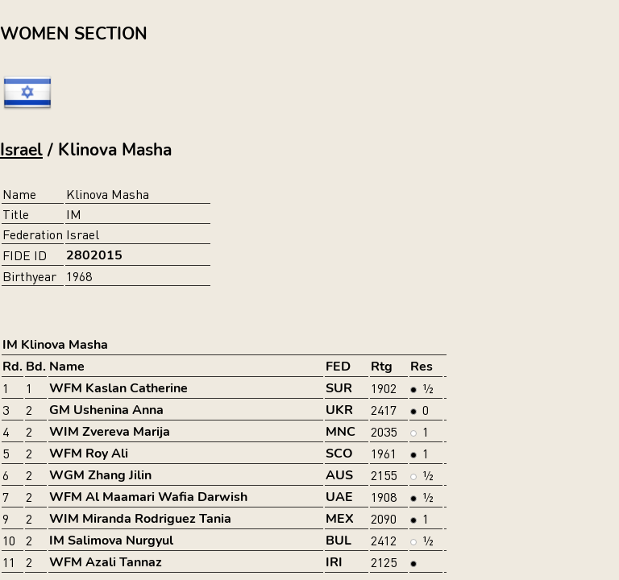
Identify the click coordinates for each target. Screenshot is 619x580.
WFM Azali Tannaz (105, 562)
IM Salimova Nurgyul (111, 540)
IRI (334, 562)
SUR (339, 388)
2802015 (94, 255)
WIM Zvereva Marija (109, 432)
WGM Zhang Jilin (100, 475)
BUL (338, 540)
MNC (340, 432)
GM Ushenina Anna (106, 410)
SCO (339, 453)
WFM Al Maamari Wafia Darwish (148, 497)
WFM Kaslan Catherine (118, 388)
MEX (340, 519)
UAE (339, 497)
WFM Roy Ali (88, 453)
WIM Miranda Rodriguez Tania (140, 519)
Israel (21, 150)
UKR (339, 410)
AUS (339, 475)
